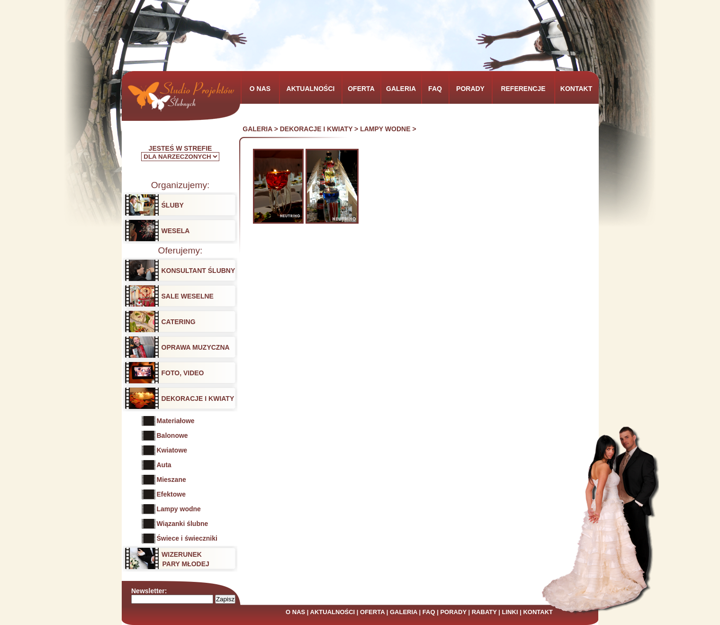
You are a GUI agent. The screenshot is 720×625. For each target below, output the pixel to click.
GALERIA (257, 129)
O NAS (295, 612)
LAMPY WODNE (385, 129)
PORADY (453, 612)
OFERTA (372, 612)
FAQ (429, 612)
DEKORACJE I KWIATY (316, 129)
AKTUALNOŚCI (332, 612)
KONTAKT (538, 612)
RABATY (484, 612)
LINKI (510, 612)
